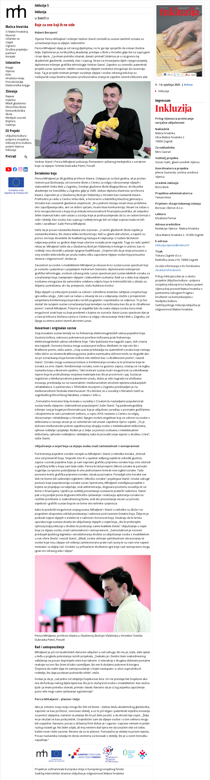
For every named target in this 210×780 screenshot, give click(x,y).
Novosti (10, 35)
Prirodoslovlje (14, 82)
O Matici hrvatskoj (17, 31)
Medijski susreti (16, 118)
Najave (10, 96)
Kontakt (10, 56)
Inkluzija (11, 150)
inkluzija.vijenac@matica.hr (172, 245)
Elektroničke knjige (18, 85)
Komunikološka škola (15, 112)
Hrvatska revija (15, 78)
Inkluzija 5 (42, 5)
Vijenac (10, 71)
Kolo (8, 74)
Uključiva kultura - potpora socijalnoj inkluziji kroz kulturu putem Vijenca (19, 141)
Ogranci (10, 46)
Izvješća (10, 100)
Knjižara (10, 121)
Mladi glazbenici (16, 103)
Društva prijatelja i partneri (17, 51)
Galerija (10, 125)
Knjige (9, 67)
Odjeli (9, 42)
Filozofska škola (16, 107)
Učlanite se (13, 39)
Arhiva (188, 84)
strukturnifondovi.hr (168, 270)
